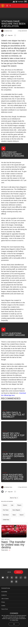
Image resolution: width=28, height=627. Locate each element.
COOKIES (14, 613)
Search (22, 514)
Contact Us (4, 595)
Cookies (3, 605)
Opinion (5, 505)
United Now (6, 519)
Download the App (5, 588)
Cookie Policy (15, 620)
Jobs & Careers (5, 598)
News (14, 514)
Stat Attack (6, 514)
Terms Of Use (4, 609)
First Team (5, 510)
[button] (7, 5)
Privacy (3, 602)
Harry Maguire (16, 510)
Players (19, 505)
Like (12, 505)
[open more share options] (15, 35)
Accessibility (4, 591)
